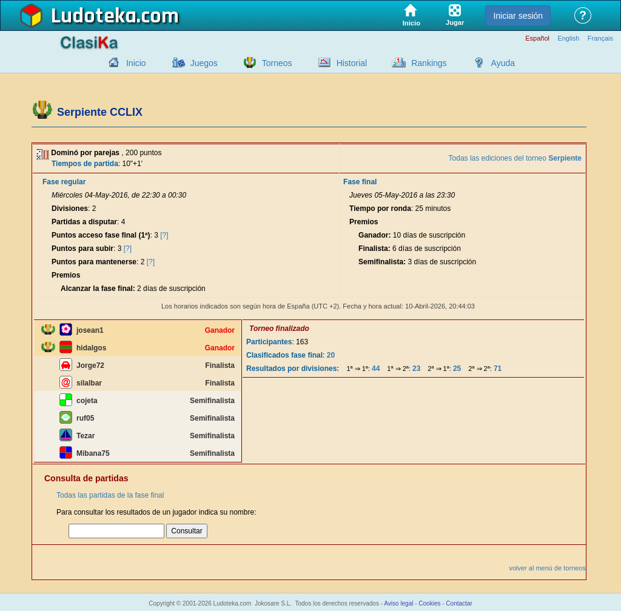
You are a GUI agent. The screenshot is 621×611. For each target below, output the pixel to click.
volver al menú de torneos (547, 568)
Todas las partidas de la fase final (110, 495)
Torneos (277, 63)
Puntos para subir (82, 248)
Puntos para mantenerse (94, 262)
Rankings (428, 63)
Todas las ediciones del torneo (515, 158)
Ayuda (503, 63)
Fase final (360, 182)
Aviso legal (398, 603)
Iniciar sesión (518, 16)
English (568, 38)
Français (600, 38)
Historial (352, 63)
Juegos (204, 63)
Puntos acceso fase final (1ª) (101, 235)
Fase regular (64, 182)
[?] (164, 235)
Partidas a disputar (84, 222)
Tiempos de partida (85, 163)
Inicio (136, 63)
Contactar (459, 603)
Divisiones (70, 208)
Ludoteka (93, 16)
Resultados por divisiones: (292, 368)
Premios (66, 275)
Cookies (429, 603)
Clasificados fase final (284, 355)
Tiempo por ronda (380, 208)
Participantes (269, 342)
